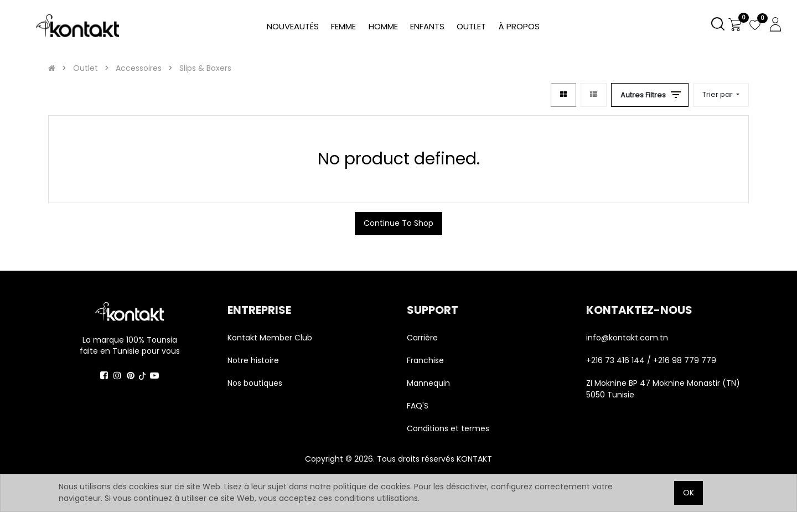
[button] (721, 95)
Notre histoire (253, 360)
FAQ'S (417, 405)
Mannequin (429, 383)
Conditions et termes (448, 428)
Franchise (425, 360)
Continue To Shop (398, 223)
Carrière (422, 337)
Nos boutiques (254, 383)
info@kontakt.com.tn (628, 337)
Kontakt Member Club (269, 337)
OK (688, 492)
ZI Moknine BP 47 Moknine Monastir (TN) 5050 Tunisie (663, 388)
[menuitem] (519, 27)
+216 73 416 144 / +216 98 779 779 (651, 360)
